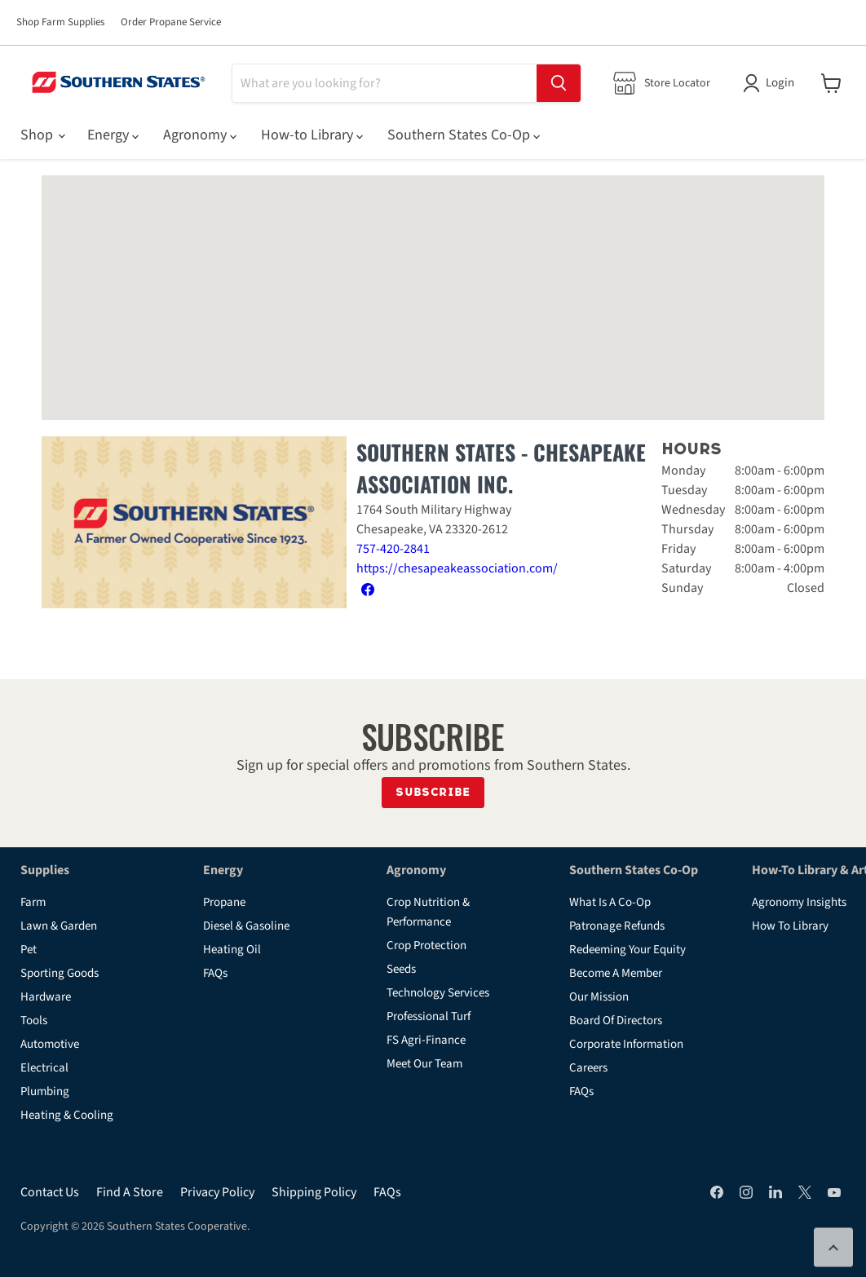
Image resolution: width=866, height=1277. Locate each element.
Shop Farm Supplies (60, 22)
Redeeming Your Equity (627, 949)
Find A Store (129, 1192)
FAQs (215, 973)
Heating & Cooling (66, 1115)
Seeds (401, 969)
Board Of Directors (615, 1020)
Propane (224, 902)
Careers (588, 1067)
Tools (33, 1020)
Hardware (45, 996)
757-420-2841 (393, 549)
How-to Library (312, 135)
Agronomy (199, 135)
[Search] (384, 83)
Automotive (49, 1044)
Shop (42, 135)
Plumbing (44, 1091)
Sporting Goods (59, 973)
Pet (28, 949)
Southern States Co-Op (463, 135)
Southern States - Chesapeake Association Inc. (501, 468)
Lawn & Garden (58, 926)
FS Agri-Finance (426, 1040)
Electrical (44, 1067)
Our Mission (599, 996)
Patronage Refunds (617, 926)
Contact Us (49, 1192)
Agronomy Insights (799, 902)
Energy (113, 135)
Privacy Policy (217, 1192)
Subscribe (433, 792)
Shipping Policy (314, 1192)
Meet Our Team (424, 1063)
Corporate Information (626, 1044)
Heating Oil (232, 949)
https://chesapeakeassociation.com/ (457, 568)
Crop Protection (426, 945)
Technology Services (438, 992)
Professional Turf (429, 1016)
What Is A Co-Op (610, 902)
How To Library (790, 926)
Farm (33, 902)
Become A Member (615, 973)
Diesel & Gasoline (246, 926)
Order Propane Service (171, 22)
